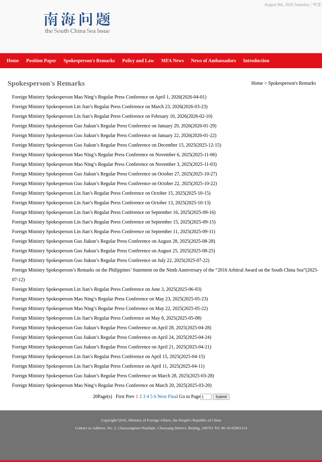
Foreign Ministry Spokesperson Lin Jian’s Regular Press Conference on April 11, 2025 (95, 366)
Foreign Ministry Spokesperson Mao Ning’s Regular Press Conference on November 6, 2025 (101, 154)
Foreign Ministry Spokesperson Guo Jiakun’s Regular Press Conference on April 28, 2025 (99, 327)
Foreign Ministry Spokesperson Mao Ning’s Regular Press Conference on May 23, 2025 (97, 298)
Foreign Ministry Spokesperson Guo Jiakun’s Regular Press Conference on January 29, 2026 (101, 125)
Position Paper (41, 60)
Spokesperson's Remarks (89, 60)
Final (173, 396)
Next (162, 396)
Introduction (256, 60)
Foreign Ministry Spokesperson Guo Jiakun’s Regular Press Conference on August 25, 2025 (100, 250)
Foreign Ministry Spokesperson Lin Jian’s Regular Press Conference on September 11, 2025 (101, 231)
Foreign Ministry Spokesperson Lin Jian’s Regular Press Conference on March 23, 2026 (97, 106)
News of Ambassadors (213, 60)
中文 (317, 4)
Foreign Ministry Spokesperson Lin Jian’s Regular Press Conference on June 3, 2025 (94, 289)
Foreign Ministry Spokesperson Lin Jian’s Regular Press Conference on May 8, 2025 (94, 318)
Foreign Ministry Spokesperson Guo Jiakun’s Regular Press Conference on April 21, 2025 (99, 346)
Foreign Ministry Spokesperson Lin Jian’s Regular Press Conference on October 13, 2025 (98, 202)
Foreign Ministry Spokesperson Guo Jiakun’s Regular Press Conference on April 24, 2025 (99, 337)
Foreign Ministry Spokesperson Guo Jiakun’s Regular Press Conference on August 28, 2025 (100, 241)
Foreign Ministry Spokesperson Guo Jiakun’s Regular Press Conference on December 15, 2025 (104, 144)
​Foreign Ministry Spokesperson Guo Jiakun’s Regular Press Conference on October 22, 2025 (101, 183)
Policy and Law (138, 60)
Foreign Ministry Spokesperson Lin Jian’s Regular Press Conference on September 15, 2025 (101, 221)
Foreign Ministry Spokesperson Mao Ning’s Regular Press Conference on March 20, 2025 (99, 385)
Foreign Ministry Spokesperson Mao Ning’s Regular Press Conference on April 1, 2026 (96, 96)
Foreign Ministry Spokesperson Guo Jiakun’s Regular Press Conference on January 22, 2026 (101, 135)
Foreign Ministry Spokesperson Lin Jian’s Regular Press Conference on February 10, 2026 (99, 116)
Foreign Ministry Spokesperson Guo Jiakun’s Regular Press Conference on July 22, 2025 (98, 260)
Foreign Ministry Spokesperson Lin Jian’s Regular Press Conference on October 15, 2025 (98, 193)
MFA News (172, 60)
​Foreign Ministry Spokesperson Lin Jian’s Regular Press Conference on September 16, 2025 (101, 212)
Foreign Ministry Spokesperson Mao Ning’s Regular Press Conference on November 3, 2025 (101, 164)
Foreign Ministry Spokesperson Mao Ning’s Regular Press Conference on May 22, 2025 (97, 308)
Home (13, 60)
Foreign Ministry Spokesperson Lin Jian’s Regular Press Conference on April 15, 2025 (95, 356)
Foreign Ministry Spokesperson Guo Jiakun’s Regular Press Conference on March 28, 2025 (100, 375)
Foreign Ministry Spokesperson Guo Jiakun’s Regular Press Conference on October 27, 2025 (101, 173)
